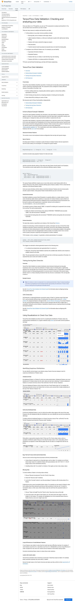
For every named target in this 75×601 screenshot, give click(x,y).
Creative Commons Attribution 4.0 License (57, 570)
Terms (21, 599)
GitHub (70, 1)
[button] (8, 82)
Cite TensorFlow (51, 594)
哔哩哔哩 (22, 591)
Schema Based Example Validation (33, 73)
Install (17, 1)
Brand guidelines (51, 591)
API (29, 1)
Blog (21, 585)
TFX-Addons (23, 8)
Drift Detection (28, 78)
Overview (4, 8)
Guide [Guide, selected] (16, 8)
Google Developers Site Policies (51, 571)
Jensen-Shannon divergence (53, 300)
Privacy (25, 599)
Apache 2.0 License (32, 571)
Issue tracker (50, 585)
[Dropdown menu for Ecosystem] (41, 1)
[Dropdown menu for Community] (50, 1)
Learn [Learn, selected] (22, 1)
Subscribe (68, 599)
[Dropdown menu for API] (31, 1)
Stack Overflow (51, 589)
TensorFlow (25, 15)
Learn (30, 15)
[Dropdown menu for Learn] (25, 1)
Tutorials (11, 8)
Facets (52, 320)
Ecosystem (36, 1)
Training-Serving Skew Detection (33, 75)
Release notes (51, 587)
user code (34, 128)
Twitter (21, 589)
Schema (57, 223)
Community (46, 1)
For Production (6, 6)
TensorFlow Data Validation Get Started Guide (37, 289)
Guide (42, 15)
